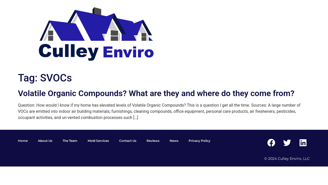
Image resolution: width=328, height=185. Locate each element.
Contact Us (127, 141)
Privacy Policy (199, 141)
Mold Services (98, 141)
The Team (70, 141)
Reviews (153, 141)
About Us (45, 141)
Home (23, 141)
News (174, 141)
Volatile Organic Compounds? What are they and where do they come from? (156, 93)
